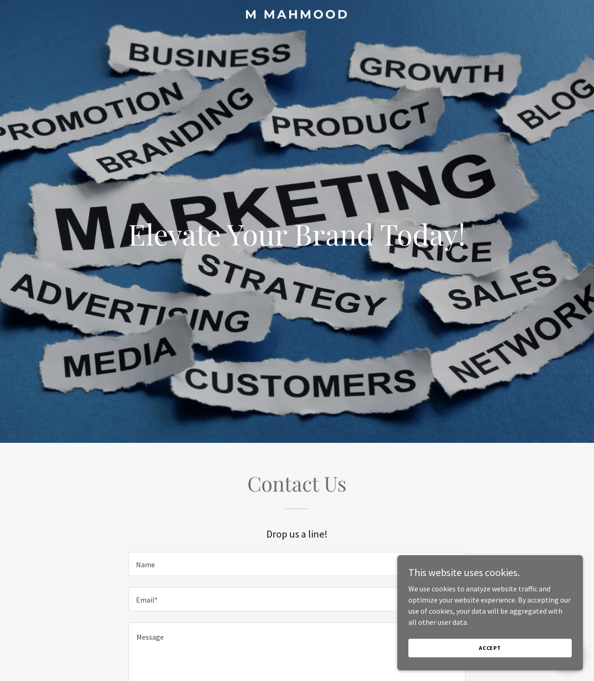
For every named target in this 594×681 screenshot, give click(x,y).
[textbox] (297, 564)
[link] (297, 15)
